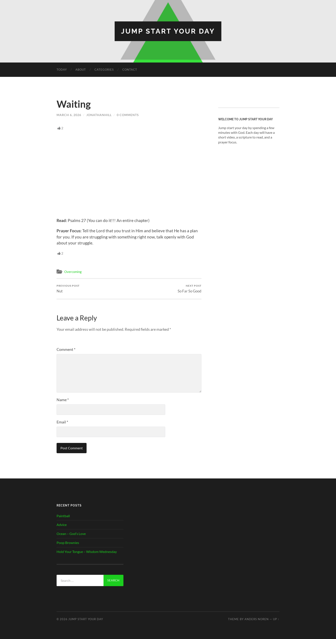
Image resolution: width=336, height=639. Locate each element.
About (80, 69)
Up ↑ (276, 619)
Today (62, 69)
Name (63, 399)
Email (62, 422)
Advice (62, 525)
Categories (104, 69)
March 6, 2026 (69, 115)
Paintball (63, 516)
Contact (129, 69)
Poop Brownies (68, 543)
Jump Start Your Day (168, 31)
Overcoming (73, 272)
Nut (68, 288)
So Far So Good (189, 288)
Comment (66, 349)
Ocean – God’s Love (71, 534)
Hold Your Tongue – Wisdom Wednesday (87, 552)
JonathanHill (99, 115)
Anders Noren (256, 619)
